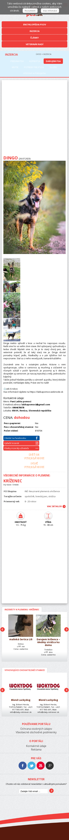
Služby (53, 67)
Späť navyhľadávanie (34, 456)
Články (34, 37)
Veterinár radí (34, 44)
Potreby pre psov (34, 67)
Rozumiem (30, 10)
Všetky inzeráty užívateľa (21, 448)
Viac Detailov (54, 506)
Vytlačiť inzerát (21, 443)
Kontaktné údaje (36, 746)
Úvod (38, 54)
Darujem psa (53, 61)
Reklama (36, 749)
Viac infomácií (50, 10)
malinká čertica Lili (20, 639)
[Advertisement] (34, 118)
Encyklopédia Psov (34, 24)
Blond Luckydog (20, 700)
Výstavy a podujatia (34, 73)
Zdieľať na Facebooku (21, 438)
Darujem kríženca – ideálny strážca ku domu (48, 642)
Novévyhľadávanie (34, 465)
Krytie (15, 67)
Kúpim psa (34, 61)
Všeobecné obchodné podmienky (36, 732)
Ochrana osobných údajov (36, 729)
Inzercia (35, 31)
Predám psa (17, 61)
